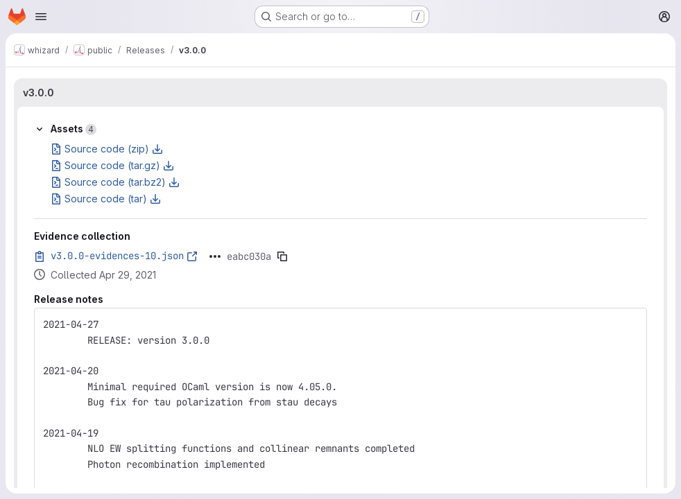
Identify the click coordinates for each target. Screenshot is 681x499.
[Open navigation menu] (41, 17)
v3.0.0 (38, 92)
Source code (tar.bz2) (115, 182)
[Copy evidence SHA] (282, 256)
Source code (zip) (107, 149)
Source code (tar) (106, 198)
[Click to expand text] (215, 256)
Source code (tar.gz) (112, 165)
